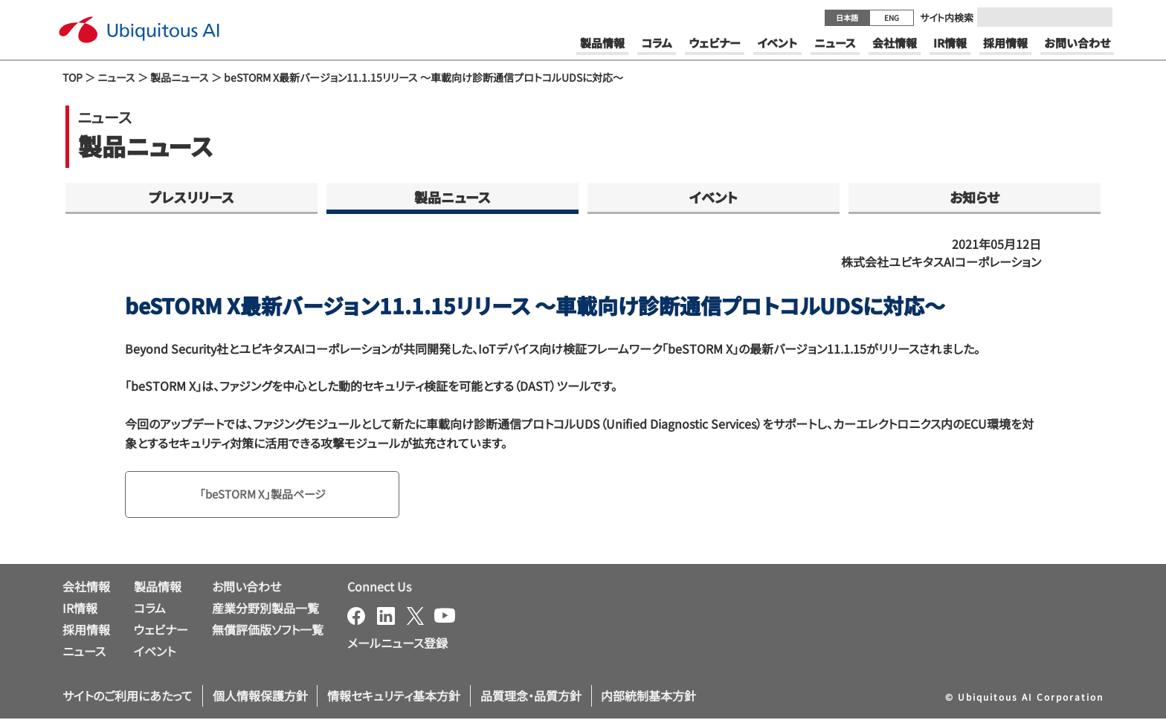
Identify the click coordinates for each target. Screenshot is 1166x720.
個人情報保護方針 (260, 697)
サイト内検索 (946, 17)
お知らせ (974, 197)
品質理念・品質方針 (531, 697)
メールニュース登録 (397, 644)
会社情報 (86, 588)
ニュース (116, 77)
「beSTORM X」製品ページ (267, 495)
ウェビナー (161, 630)
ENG (891, 17)
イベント (713, 197)
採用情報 (86, 630)
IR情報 (79, 609)
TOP (72, 77)
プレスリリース (191, 197)
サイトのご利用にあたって (127, 697)
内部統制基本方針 (648, 697)
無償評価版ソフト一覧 (267, 630)
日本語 (847, 17)
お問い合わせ (246, 588)
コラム (150, 609)
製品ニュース (179, 77)
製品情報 (157, 588)
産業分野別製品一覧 (265, 609)
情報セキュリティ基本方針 (393, 697)
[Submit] (1097, 17)
